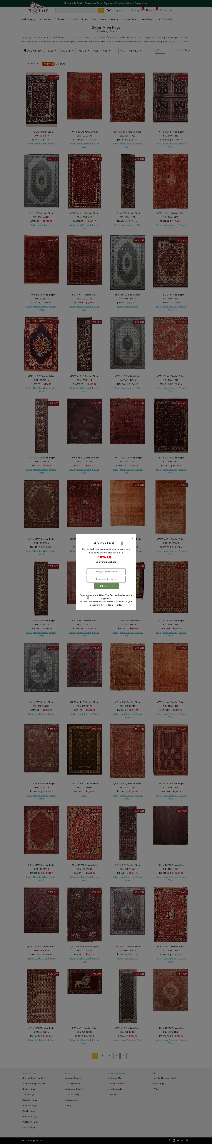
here (105, 605)
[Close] (106, 538)
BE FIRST (106, 586)
